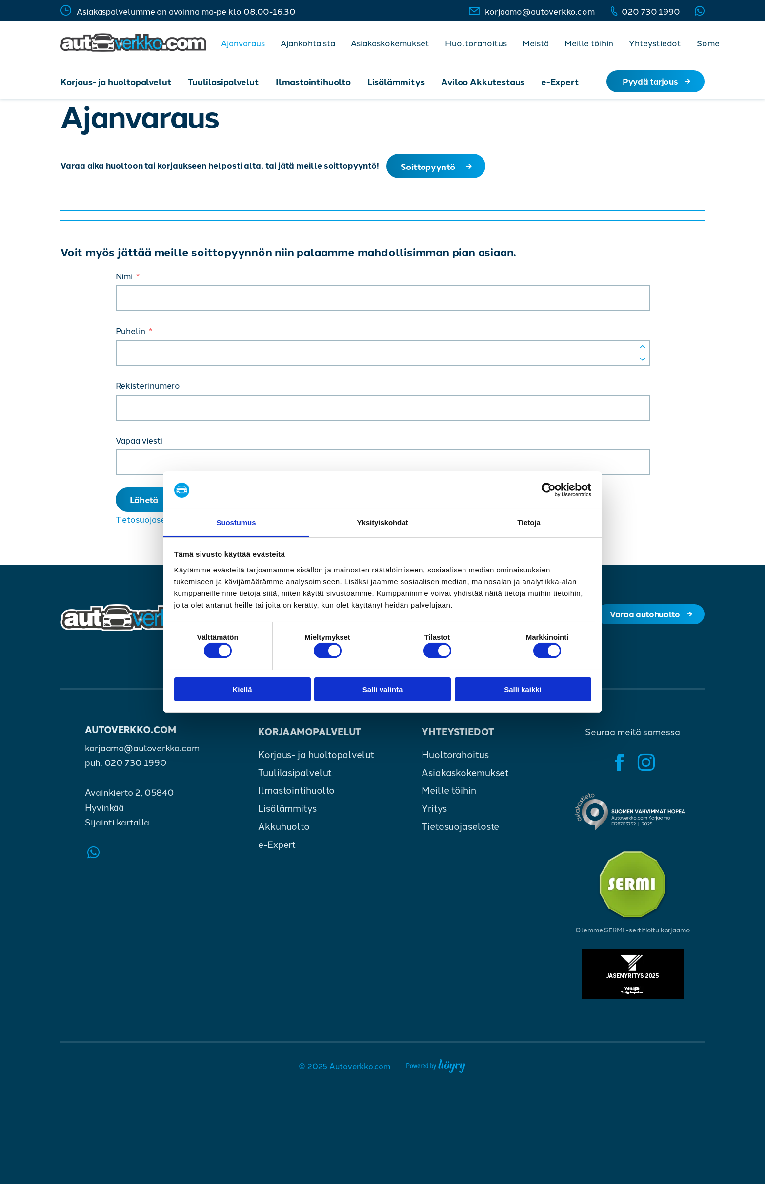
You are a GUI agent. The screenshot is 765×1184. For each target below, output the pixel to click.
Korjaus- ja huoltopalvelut (115, 81)
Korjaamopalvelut (309, 736)
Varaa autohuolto (643, 619)
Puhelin (130, 332)
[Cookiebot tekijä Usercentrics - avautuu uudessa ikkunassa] (548, 488)
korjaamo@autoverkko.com (540, 11)
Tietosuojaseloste (151, 523)
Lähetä (146, 502)
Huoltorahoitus (476, 42)
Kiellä (242, 691)
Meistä (536, 42)
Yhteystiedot (655, 42)
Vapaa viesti (139, 442)
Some (708, 42)
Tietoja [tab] (529, 520)
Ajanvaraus (243, 42)
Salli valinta (382, 691)
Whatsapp (700, 10)
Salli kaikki (523, 691)
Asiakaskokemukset (390, 42)
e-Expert (560, 81)
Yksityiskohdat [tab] (382, 520)
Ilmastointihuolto (313, 81)
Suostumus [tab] (236, 520)
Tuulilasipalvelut (223, 81)
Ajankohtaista (308, 42)
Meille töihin (588, 42)
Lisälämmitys (396, 81)
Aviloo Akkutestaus (482, 81)
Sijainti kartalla (117, 826)
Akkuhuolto (284, 831)
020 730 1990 (651, 11)
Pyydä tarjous (650, 81)
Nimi (124, 278)
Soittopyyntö (430, 167)
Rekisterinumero (148, 387)
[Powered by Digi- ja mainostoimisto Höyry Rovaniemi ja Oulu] (435, 1069)
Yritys (434, 813)
